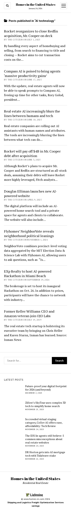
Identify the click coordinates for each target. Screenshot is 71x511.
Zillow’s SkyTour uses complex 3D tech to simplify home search (45, 404)
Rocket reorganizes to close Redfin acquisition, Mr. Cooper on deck (31, 33)
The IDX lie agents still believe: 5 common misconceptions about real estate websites (44, 439)
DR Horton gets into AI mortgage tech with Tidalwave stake (45, 453)
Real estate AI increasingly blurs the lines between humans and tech (32, 113)
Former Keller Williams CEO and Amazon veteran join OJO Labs (29, 313)
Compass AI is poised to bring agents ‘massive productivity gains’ (32, 73)
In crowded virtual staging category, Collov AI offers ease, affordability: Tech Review (43, 422)
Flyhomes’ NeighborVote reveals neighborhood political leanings (29, 233)
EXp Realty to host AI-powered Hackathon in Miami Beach (27, 273)
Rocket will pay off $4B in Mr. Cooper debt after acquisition (32, 153)
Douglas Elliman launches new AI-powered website (30, 193)
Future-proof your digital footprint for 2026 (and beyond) (46, 387)
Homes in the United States (35, 4)
